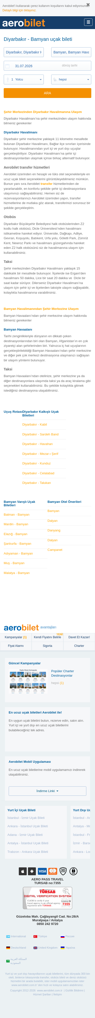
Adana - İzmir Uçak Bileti (25, 835)
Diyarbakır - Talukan (36, 483)
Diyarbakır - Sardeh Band (40, 434)
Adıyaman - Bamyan (18, 553)
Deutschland (16, 948)
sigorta (47, 646)
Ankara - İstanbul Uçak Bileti (27, 826)
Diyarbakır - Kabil (34, 424)
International (16, 936)
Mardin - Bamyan (16, 524)
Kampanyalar (16, 637)
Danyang (54, 530)
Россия (67, 936)
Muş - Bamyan (14, 563)
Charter (79, 646)
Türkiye (40, 936)
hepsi (63, 79)
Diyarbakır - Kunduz (36, 463)
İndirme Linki (48, 791)
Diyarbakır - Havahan (37, 444)
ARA (47, 93)
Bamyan (53, 511)
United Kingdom (45, 948)
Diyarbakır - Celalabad (38, 473)
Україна (68, 948)
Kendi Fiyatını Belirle (48, 636)
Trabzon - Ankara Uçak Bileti (27, 852)
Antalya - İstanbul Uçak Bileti (27, 843)
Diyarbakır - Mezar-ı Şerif (40, 454)
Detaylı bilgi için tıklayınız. (19, 10)
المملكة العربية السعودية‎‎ (16, 960)
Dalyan (52, 521)
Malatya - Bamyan (17, 573)
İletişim (57, 994)
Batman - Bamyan (16, 514)
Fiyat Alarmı (16, 646)
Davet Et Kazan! (79, 637)
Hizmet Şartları (42, 994)
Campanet (55, 550)
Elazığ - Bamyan (15, 534)
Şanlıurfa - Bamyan (17, 543)
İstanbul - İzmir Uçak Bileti (26, 818)
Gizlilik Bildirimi (74, 990)
